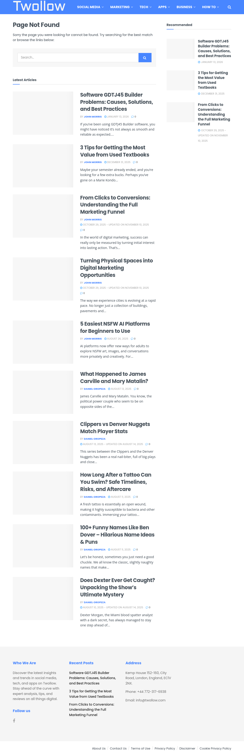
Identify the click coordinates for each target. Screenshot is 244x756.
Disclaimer (187, 748)
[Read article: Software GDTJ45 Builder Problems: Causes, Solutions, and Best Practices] (43, 113)
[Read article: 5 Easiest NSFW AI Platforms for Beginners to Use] (43, 342)
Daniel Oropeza (95, 389)
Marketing (120, 7)
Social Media (88, 7)
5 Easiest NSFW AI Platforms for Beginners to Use (115, 327)
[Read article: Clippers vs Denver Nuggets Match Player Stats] (43, 442)
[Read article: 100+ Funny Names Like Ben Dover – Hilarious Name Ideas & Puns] (43, 545)
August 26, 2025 (116, 338)
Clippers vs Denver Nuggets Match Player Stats (115, 428)
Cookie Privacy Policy (215, 748)
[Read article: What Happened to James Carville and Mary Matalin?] (43, 392)
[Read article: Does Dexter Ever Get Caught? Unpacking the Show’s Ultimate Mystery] (43, 598)
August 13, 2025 (119, 389)
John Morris (93, 116)
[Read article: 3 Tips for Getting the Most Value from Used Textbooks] (43, 165)
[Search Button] (229, 7)
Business (184, 7)
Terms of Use (140, 748)
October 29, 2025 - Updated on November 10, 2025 (114, 224)
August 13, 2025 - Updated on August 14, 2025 (111, 444)
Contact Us (118, 748)
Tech (144, 7)
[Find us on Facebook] (14, 721)
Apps (162, 7)
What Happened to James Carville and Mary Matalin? (114, 377)
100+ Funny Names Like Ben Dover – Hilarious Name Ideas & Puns (117, 535)
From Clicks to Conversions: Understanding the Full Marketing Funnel (115, 205)
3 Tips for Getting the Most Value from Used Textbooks (114, 151)
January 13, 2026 (116, 116)
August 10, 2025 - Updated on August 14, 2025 (111, 607)
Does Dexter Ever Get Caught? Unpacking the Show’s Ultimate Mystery (117, 587)
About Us (99, 748)
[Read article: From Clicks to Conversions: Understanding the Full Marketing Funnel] (43, 216)
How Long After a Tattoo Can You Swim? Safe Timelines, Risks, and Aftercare (115, 482)
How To (209, 7)
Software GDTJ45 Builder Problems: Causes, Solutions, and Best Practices (116, 102)
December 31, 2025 (117, 162)
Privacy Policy (165, 748)
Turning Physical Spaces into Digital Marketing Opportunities (116, 268)
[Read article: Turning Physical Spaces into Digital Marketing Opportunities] (43, 279)
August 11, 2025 (119, 497)
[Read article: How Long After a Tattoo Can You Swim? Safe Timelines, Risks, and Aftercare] (43, 493)
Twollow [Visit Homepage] (39, 7)
